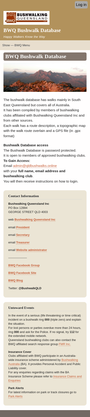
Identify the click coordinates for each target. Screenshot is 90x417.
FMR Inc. (65, 344)
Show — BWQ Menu (16, 45)
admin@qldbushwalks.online (35, 166)
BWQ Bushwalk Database (32, 30)
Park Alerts (15, 396)
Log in (81, 5)
